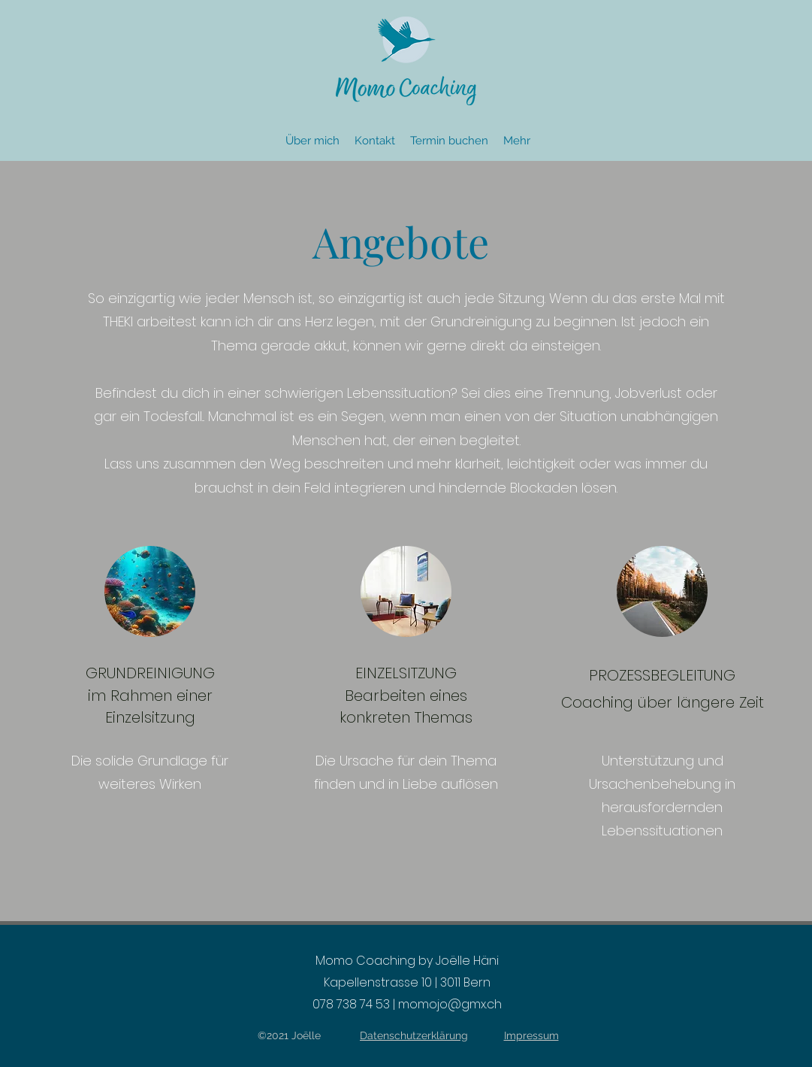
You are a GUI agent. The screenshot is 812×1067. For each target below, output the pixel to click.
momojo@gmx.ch (450, 1004)
